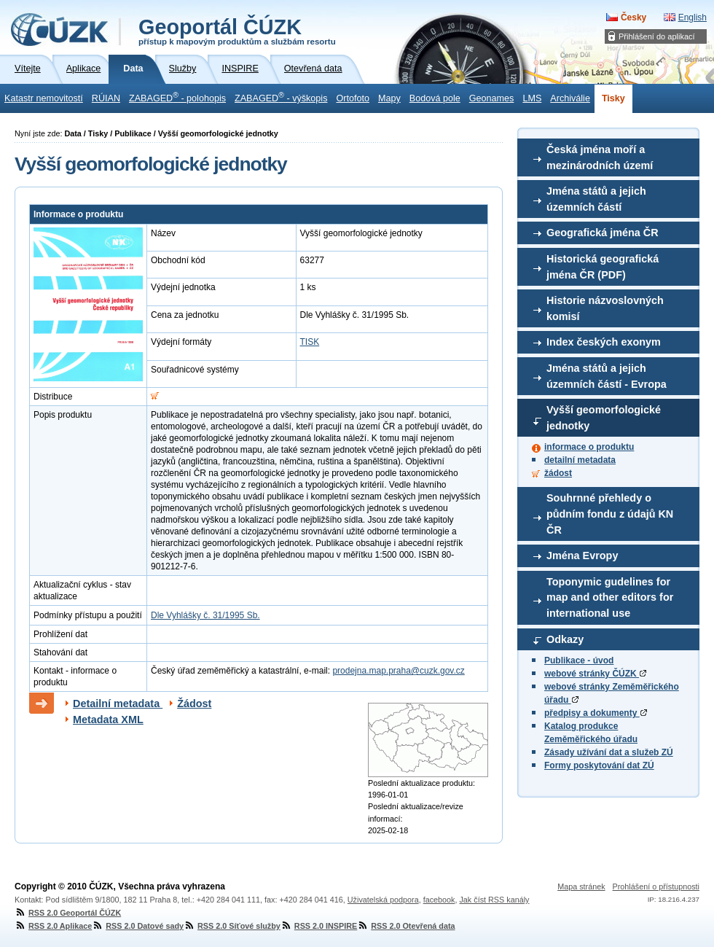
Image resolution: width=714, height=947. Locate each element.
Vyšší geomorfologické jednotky (603, 418)
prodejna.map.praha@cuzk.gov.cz (398, 671)
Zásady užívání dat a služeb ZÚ (608, 752)
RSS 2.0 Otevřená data (406, 925)
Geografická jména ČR (602, 232)
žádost (558, 473)
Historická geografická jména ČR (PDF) (602, 267)
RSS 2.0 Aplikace (53, 925)
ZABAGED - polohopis (177, 97)
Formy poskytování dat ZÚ (599, 765)
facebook (439, 899)
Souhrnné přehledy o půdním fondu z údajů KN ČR (609, 513)
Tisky (613, 98)
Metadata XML (108, 719)
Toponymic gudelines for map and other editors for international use (609, 597)
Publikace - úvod (578, 660)
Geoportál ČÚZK (237, 30)
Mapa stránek (581, 886)
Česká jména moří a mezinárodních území (599, 157)
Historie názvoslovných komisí (605, 308)
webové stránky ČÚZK (595, 674)
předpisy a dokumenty (595, 713)
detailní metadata (580, 460)
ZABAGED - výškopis (281, 97)
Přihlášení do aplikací (657, 36)
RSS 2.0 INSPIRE (318, 925)
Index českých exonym (603, 342)
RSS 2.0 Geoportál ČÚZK (68, 912)
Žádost (194, 703)
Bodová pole (434, 98)
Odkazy (565, 639)
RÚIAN (106, 98)
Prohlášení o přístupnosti (656, 886)
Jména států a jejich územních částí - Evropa (606, 376)
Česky (633, 17)
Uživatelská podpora (383, 899)
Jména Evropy (582, 555)
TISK (310, 342)
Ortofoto (352, 98)
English (692, 17)
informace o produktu (589, 447)
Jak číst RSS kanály (494, 899)
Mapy (389, 98)
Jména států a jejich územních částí (596, 199)
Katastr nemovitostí (43, 98)
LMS (531, 98)
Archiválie (570, 98)
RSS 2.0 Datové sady (138, 925)
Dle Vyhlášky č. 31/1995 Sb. (205, 615)
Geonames (491, 98)
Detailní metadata (117, 703)
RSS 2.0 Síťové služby (232, 925)
